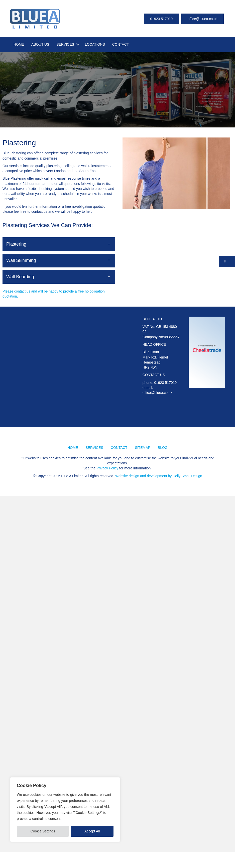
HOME (19, 44)
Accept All (92, 831)
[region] (65, 809)
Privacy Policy (107, 468)
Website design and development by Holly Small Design (158, 476)
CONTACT (120, 44)
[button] (59, 244)
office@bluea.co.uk (157, 393)
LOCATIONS (95, 44)
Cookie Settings (43, 831)
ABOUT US (40, 44)
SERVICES (65, 44)
